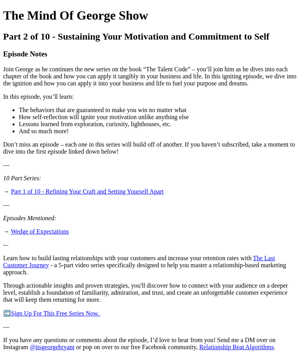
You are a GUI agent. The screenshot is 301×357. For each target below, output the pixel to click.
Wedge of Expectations (40, 231)
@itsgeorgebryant (52, 347)
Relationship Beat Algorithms (236, 347)
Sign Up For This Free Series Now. (56, 313)
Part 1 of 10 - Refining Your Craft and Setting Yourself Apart (87, 191)
